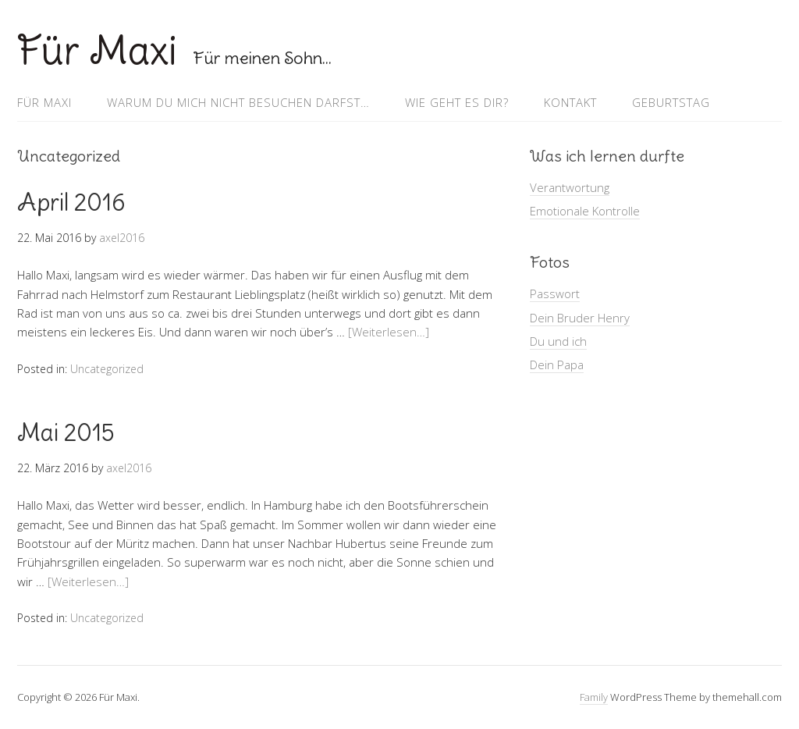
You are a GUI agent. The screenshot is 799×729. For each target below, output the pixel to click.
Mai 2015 (66, 432)
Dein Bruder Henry (580, 317)
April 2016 (71, 202)
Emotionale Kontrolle (585, 211)
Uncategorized (107, 368)
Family (594, 697)
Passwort (555, 293)
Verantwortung (569, 187)
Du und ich (558, 341)
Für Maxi (97, 50)
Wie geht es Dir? (457, 102)
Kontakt (570, 102)
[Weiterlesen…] (388, 332)
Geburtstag (671, 102)
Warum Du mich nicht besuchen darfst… (238, 102)
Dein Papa (557, 364)
